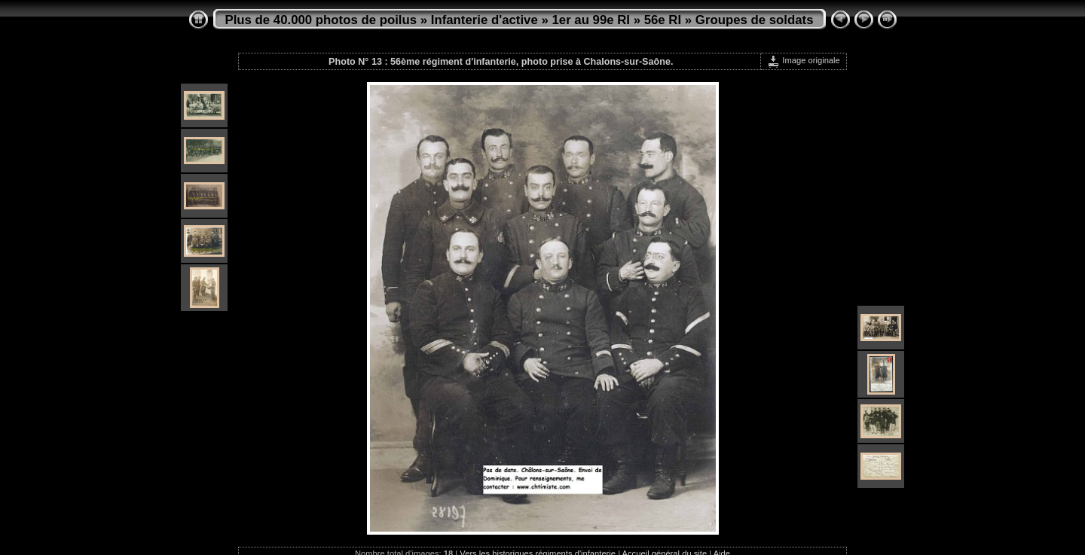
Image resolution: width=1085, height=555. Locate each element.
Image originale (803, 60)
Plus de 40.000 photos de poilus (321, 20)
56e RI (662, 20)
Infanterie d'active (484, 20)
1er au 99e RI (591, 20)
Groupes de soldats (754, 20)
